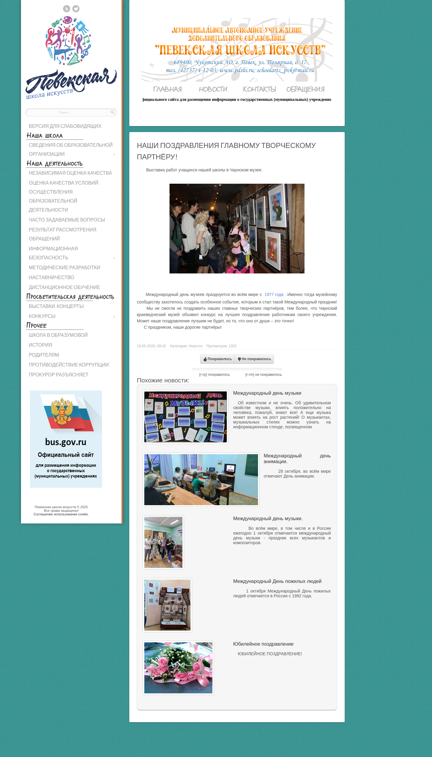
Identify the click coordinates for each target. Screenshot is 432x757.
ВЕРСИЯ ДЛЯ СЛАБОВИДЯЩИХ (65, 126)
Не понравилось (254, 359)
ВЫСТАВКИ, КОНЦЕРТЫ (56, 306)
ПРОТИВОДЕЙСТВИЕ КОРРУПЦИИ (69, 364)
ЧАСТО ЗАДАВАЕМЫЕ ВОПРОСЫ (67, 219)
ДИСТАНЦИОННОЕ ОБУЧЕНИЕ (64, 287)
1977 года (274, 294)
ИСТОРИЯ (40, 345)
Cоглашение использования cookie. (61, 514)
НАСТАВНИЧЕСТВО (51, 277)
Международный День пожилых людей (277, 581)
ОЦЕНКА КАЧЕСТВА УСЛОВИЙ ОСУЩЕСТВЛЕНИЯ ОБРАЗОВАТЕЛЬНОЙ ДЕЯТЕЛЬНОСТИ (63, 196)
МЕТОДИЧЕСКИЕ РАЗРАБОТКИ (64, 267)
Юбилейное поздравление (263, 644)
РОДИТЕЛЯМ (44, 354)
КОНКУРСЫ (72, 316)
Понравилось (217, 359)
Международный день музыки (267, 393)
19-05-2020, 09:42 (151, 346)
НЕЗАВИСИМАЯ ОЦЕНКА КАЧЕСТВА (70, 173)
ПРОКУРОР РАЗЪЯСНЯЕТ (58, 374)
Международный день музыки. (268, 518)
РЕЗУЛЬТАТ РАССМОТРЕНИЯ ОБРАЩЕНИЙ (62, 234)
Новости (195, 346)
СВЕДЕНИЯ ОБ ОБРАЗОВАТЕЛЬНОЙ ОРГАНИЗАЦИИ (72, 150)
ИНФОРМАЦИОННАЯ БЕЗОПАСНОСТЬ (72, 254)
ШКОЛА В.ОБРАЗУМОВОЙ (58, 335)
